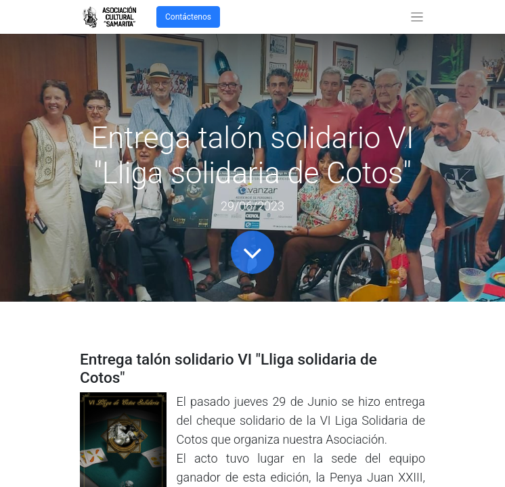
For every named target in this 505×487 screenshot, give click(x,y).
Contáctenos (188, 17)
